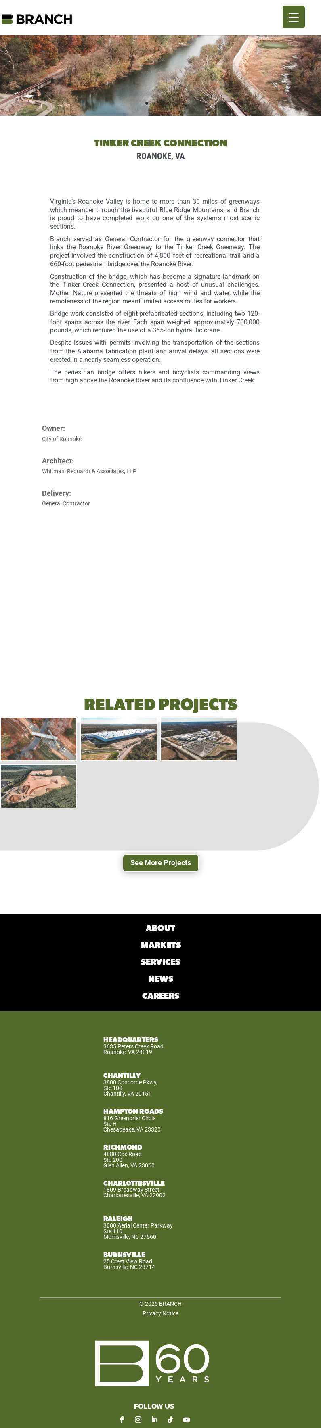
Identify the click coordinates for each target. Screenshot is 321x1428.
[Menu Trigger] (294, 17)
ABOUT (160, 928)
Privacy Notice (160, 1313)
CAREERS (160, 996)
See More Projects (160, 862)
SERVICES (160, 962)
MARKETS (161, 945)
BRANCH (170, 1304)
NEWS (160, 979)
